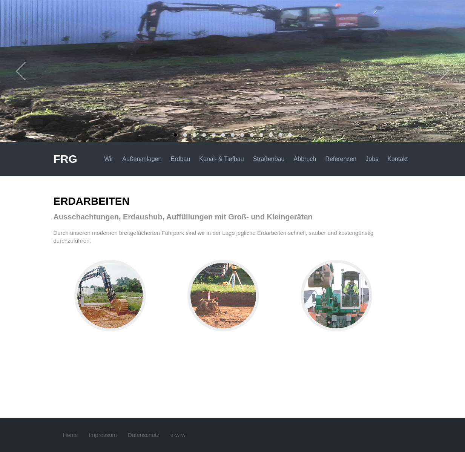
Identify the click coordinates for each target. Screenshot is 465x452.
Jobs (371, 159)
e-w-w (178, 435)
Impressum (103, 435)
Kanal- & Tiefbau (221, 159)
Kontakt (397, 159)
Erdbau (180, 159)
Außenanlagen (141, 159)
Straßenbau (269, 159)
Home (70, 435)
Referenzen (340, 159)
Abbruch (305, 159)
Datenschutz (143, 435)
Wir (108, 159)
